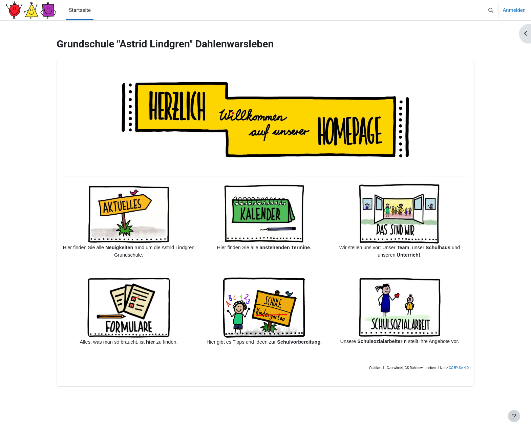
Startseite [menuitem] (80, 10)
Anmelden (514, 10)
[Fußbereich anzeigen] (514, 416)
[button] (491, 10)
